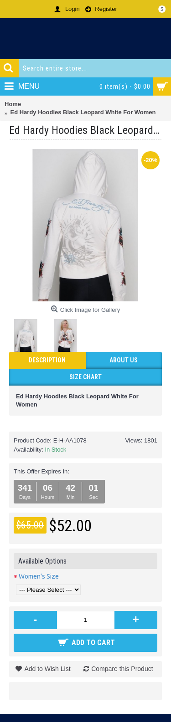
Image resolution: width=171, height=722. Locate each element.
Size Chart (85, 377)
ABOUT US (123, 360)
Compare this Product (122, 668)
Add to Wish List (47, 668)
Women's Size (39, 576)
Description (47, 360)
